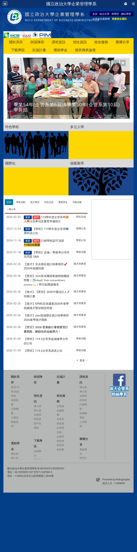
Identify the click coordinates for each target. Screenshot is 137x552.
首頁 (94, 14)
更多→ (84, 360)
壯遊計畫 (39, 50)
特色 (13, 395)
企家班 (77, 400)
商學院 (115, 14)
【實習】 (46, 280)
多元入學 (77, 126)
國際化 (10, 163)
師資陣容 (37, 42)
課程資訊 (58, 42)
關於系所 (16, 42)
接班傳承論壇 (85, 50)
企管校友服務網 (101, 18)
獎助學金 (60, 50)
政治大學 (104, 14)
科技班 (77, 405)
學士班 (77, 396)
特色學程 (12, 126)
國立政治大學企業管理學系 (71, 3)
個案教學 (77, 163)
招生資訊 (80, 42)
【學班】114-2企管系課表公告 (43, 350)
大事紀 (14, 417)
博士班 (77, 392)
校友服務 (101, 42)
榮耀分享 (122, 42)
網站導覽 (126, 14)
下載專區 (18, 50)
